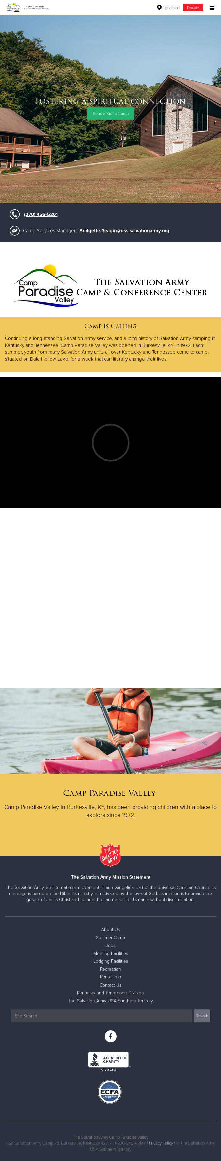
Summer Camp (110, 937)
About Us (110, 929)
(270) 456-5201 (41, 214)
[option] (110, 109)
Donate (193, 7)
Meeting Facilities (110, 953)
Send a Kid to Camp (111, 113)
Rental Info (110, 977)
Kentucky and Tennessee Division (110, 993)
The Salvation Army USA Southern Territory (110, 1001)
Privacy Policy (161, 1143)
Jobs (110, 945)
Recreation (110, 969)
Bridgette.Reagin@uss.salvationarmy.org (124, 231)
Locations (168, 7)
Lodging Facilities (110, 961)
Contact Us (110, 985)
